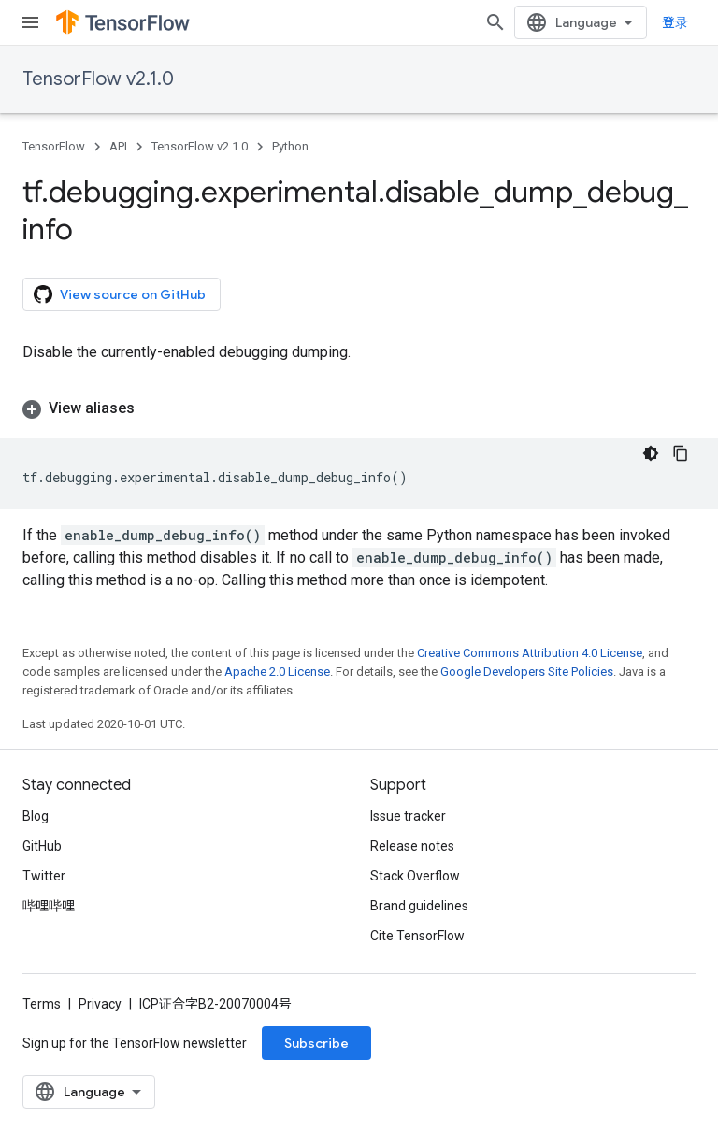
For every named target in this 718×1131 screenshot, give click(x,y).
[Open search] (495, 22)
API (118, 146)
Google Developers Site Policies (526, 672)
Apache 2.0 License (277, 672)
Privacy (100, 1003)
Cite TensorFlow (417, 935)
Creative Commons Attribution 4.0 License (529, 653)
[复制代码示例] (681, 453)
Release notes (412, 845)
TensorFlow (53, 146)
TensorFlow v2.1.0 (98, 79)
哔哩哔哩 (48, 905)
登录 (675, 22)
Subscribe (316, 1043)
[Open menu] (30, 22)
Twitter (43, 875)
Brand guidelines (419, 905)
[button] (359, 408)
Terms (41, 1003)
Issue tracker (408, 816)
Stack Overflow (415, 875)
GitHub (42, 845)
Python (290, 146)
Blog (35, 816)
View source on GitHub (120, 294)
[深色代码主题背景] (651, 453)
